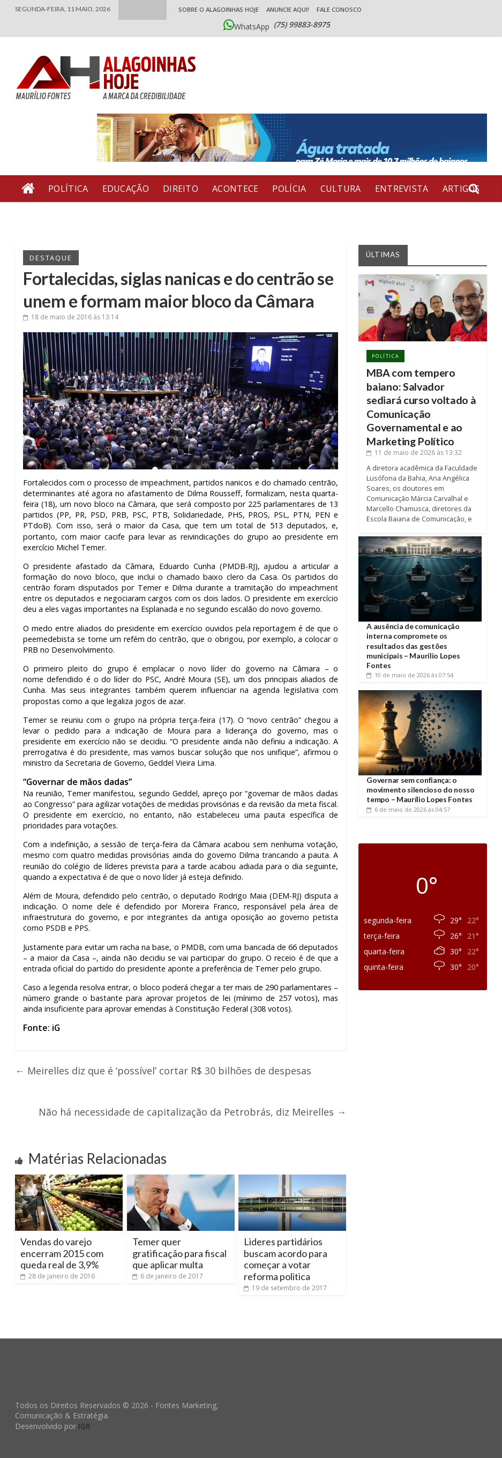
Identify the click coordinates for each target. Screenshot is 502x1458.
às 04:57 (408, 809)
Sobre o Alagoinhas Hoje (218, 9)
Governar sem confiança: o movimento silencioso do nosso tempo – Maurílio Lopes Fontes (420, 789)
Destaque (50, 258)
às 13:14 (70, 316)
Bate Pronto (155, 215)
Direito (180, 189)
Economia (86, 215)
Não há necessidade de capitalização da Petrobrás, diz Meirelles (192, 1111)
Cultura (340, 189)
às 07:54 (409, 675)
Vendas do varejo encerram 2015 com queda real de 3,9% (61, 1253)
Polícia (289, 189)
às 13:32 (414, 452)
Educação (125, 189)
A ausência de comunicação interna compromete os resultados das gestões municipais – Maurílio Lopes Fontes (413, 646)
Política (68, 189)
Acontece (235, 189)
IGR (84, 1426)
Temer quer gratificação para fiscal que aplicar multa (179, 1253)
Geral (35, 215)
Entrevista (402, 189)
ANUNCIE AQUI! (287, 9)
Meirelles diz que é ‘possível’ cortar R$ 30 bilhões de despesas (163, 1070)
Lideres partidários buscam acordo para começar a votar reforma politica (285, 1259)
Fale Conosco (339, 9)
